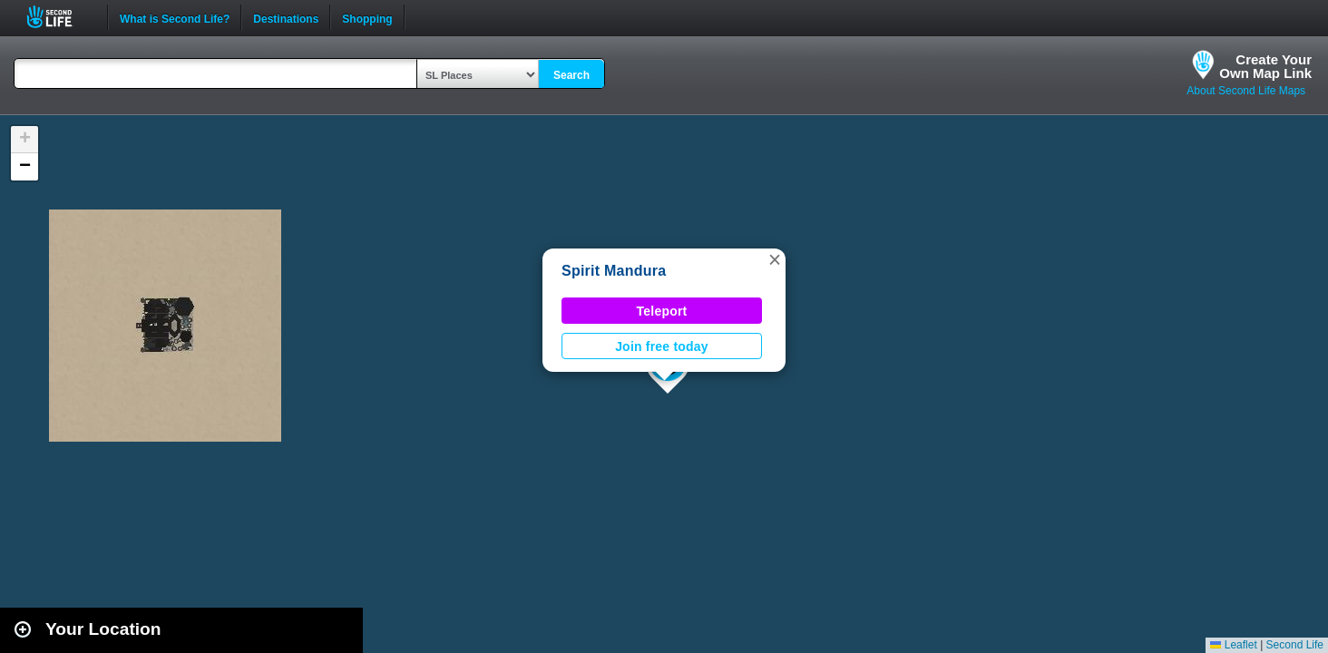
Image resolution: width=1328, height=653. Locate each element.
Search (571, 75)
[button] (775, 259)
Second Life (59, 17)
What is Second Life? (174, 17)
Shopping (367, 17)
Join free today (661, 346)
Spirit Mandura (613, 270)
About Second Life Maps (1245, 90)
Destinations (285, 17)
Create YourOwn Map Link (1265, 66)
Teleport (662, 311)
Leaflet (1233, 644)
